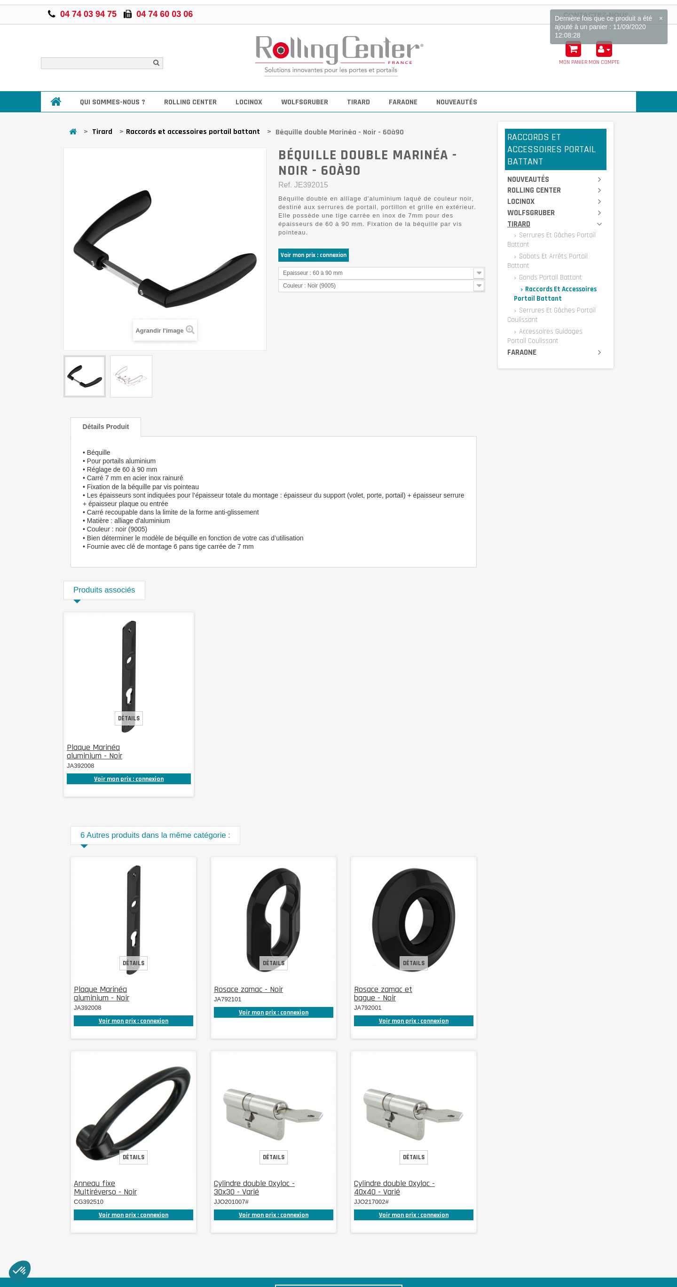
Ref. (285, 185)
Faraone (403, 102)
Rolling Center (190, 102)
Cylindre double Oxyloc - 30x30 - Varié (254, 1187)
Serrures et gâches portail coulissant (551, 315)
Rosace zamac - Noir (248, 989)
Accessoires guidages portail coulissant (545, 336)
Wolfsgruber (304, 102)
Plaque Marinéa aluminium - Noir (94, 751)
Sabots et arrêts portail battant (547, 261)
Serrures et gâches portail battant (551, 240)
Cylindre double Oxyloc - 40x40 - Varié (394, 1187)
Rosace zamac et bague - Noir (383, 993)
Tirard (358, 102)
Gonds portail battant (549, 277)
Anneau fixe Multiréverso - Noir (105, 1187)
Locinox (249, 102)
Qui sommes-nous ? (112, 102)
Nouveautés (456, 102)
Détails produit (106, 426)
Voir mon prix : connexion (313, 255)
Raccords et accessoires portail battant (193, 132)
